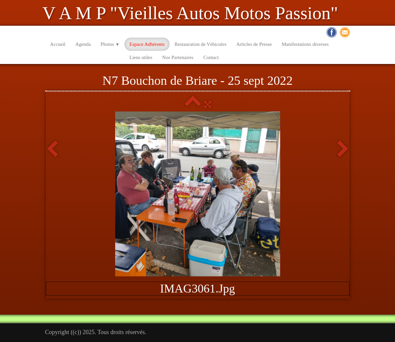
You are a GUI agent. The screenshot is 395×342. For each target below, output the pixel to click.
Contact (211, 57)
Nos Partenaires (178, 57)
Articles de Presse (254, 44)
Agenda (83, 44)
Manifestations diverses (305, 44)
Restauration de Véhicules (200, 44)
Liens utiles (140, 57)
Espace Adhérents (147, 44)
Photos (110, 44)
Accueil (58, 44)
